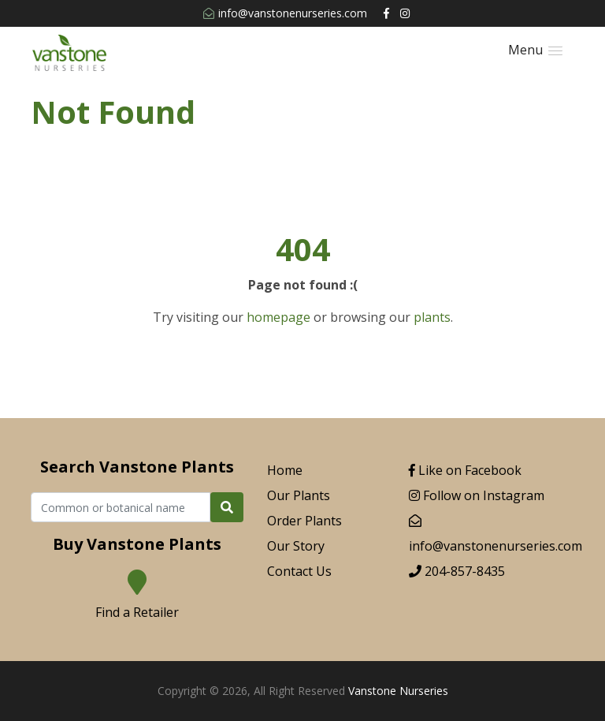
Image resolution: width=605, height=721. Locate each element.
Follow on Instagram (476, 495)
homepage (278, 317)
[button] (535, 50)
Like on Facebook (465, 470)
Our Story (296, 546)
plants (432, 317)
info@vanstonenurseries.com (285, 13)
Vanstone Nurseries (398, 690)
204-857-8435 (457, 571)
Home (284, 470)
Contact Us (299, 571)
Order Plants (304, 520)
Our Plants (298, 495)
